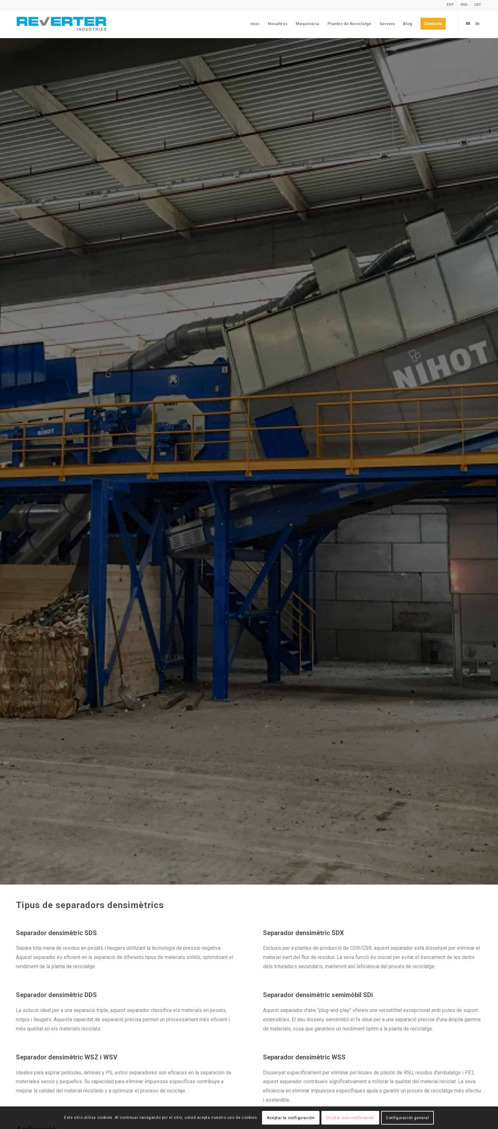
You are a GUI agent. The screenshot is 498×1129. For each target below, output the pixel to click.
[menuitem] (450, 5)
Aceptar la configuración (290, 1118)
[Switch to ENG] (464, 5)
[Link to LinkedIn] (477, 23)
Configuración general (407, 1118)
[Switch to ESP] (450, 5)
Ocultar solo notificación (350, 1118)
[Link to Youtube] (468, 23)
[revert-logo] (61, 24)
